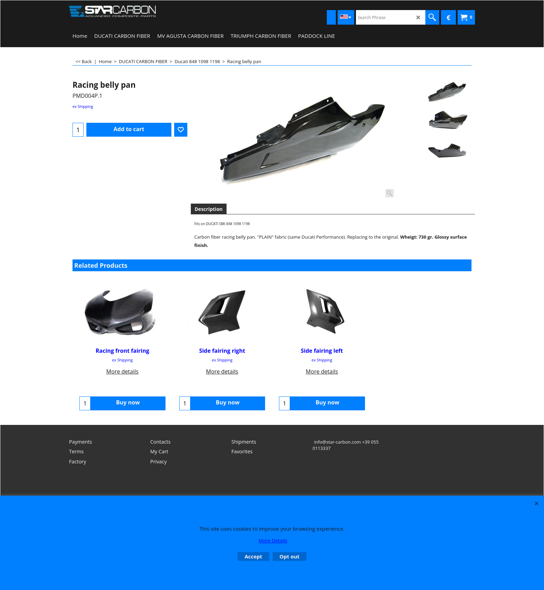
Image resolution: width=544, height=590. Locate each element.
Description (209, 209)
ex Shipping (83, 106)
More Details (272, 540)
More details (122, 371)
